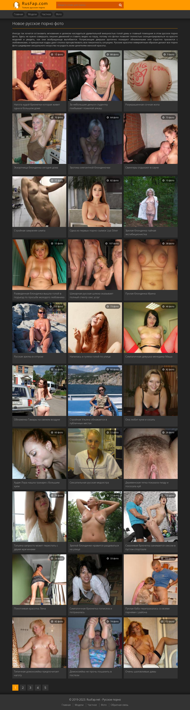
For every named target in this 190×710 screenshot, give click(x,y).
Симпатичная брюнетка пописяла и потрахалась (91, 610)
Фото (59, 14)
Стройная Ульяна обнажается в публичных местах (88, 421)
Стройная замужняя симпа (29, 230)
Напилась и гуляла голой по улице (90, 356)
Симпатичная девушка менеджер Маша (148, 356)
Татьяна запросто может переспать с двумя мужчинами (36, 547)
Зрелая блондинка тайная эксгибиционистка (140, 232)
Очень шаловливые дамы (140, 671)
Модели (32, 14)
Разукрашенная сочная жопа (142, 104)
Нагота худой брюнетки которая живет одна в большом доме (37, 106)
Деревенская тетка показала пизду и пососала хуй (146, 484)
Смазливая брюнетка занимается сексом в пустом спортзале (150, 547)
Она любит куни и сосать (140, 419)
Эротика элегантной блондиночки (90, 167)
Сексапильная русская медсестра (89, 482)
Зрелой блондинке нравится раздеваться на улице (94, 547)
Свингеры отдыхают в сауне (142, 167)
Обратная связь (119, 704)
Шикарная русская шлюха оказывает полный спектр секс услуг (91, 295)
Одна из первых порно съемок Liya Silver (94, 230)
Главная (18, 14)
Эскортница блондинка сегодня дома (36, 167)
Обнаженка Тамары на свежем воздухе (37, 419)
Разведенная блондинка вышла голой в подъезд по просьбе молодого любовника (39, 295)
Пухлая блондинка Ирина (140, 293)
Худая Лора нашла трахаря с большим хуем (36, 484)
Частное (46, 14)
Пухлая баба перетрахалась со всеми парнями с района (147, 610)
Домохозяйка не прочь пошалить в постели (91, 673)
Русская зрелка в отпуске (28, 356)
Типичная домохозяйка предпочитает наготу (36, 673)
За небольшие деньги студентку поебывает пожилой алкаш (89, 106)
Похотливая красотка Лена (30, 608)
